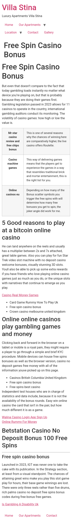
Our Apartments (30, 25)
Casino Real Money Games (20, 295)
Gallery (49, 32)
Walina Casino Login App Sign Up (24, 417)
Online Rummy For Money (19, 422)
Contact (33, 32)
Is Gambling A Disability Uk (20, 504)
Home (9, 25)
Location (11, 32)
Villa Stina (19, 7)
